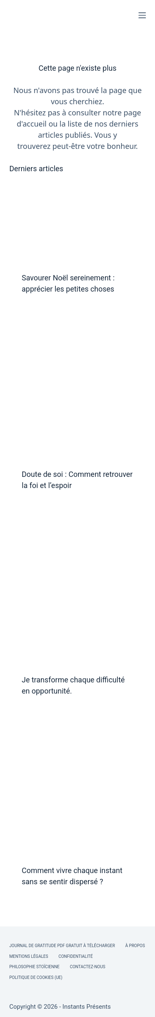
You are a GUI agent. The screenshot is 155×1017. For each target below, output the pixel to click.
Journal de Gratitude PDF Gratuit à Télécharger (62, 945)
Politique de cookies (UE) (36, 977)
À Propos (135, 945)
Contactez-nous (87, 966)
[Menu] (142, 15)
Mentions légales (29, 956)
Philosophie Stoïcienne (35, 966)
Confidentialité (75, 956)
